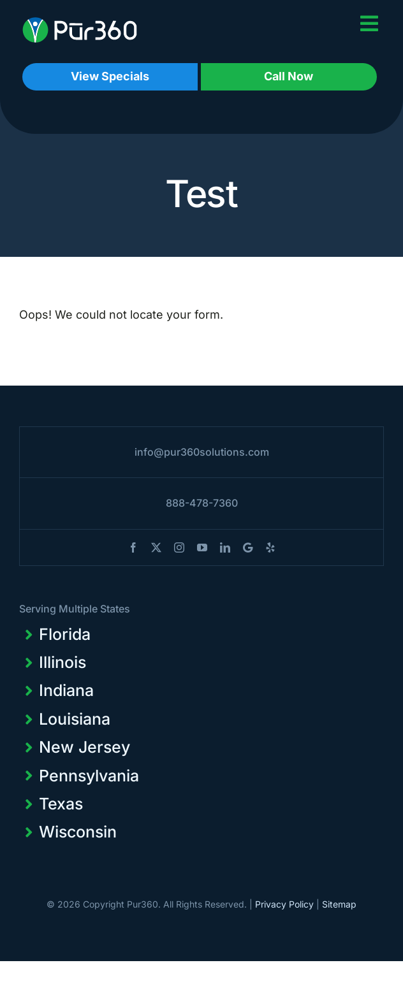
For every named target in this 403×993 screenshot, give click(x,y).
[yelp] (270, 547)
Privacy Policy (284, 904)
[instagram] (179, 547)
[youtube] (202, 547)
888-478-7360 (202, 502)
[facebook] (133, 547)
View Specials (110, 76)
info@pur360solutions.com (202, 452)
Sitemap (339, 904)
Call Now (288, 76)
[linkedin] (225, 547)
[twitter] (156, 547)
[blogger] (248, 547)
